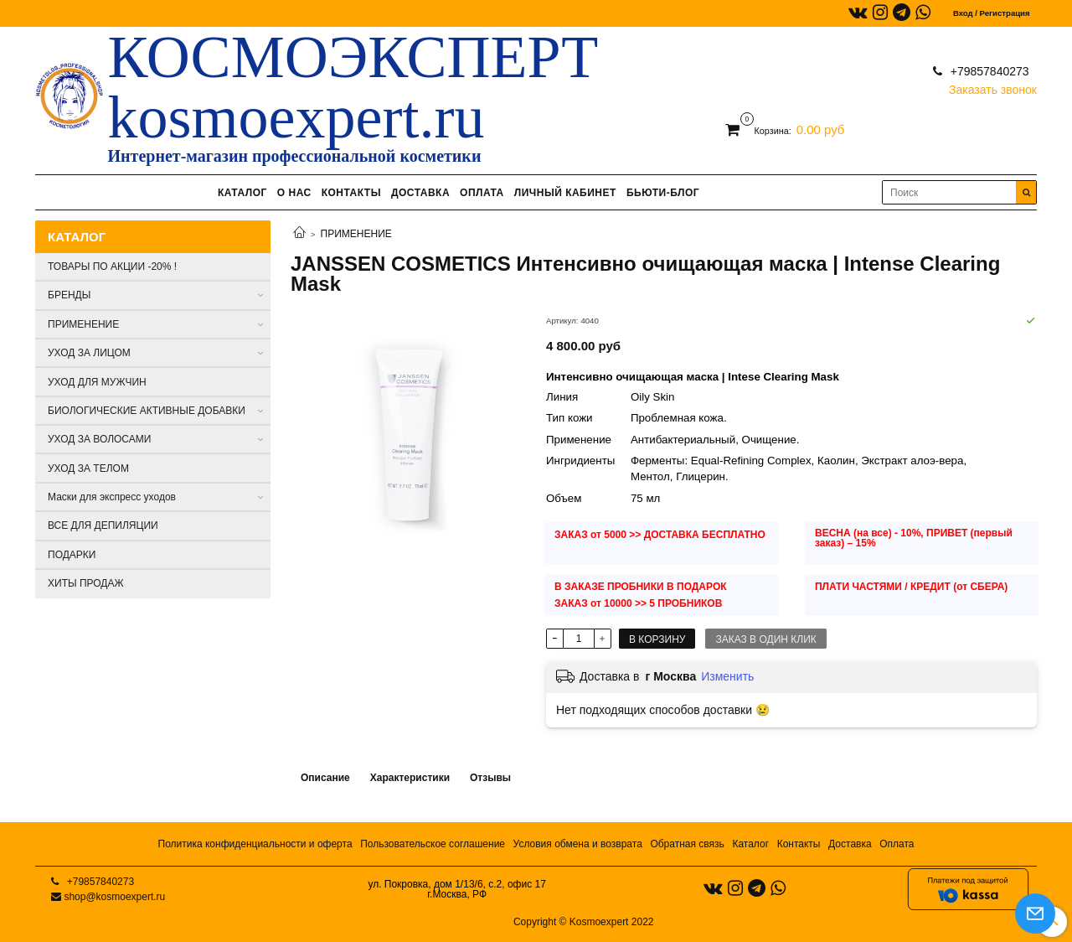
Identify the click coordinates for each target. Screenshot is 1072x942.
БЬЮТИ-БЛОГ (662, 193)
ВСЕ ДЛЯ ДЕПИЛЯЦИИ (103, 525)
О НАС (294, 193)
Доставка (850, 844)
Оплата (896, 844)
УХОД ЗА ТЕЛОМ (88, 468)
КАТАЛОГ (242, 193)
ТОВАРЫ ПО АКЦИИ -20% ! (112, 266)
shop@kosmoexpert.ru (114, 897)
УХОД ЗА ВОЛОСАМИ (99, 439)
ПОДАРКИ (71, 555)
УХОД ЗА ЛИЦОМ (89, 353)
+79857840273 (988, 71)
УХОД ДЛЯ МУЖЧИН (97, 382)
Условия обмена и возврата (577, 844)
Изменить (727, 676)
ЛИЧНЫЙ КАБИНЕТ (565, 193)
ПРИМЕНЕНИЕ (356, 234)
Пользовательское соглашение (432, 844)
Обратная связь (687, 844)
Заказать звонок (993, 86)
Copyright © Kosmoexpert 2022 (583, 922)
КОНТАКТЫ (351, 193)
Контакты (799, 844)
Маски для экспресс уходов (112, 497)
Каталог (750, 844)
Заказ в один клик (765, 639)
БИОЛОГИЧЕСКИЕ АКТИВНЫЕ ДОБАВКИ (146, 411)
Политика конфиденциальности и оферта (255, 844)
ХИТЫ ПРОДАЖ (86, 583)
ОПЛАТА (482, 193)
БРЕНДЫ (69, 295)
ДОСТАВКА (420, 193)
